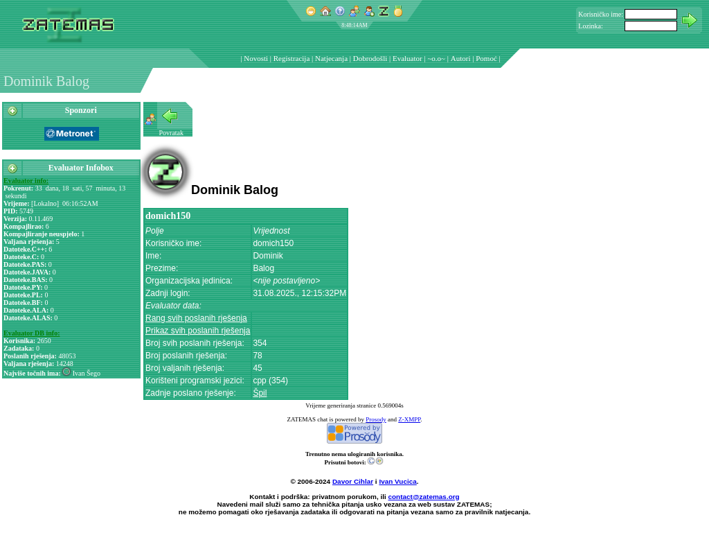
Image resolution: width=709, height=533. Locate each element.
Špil (260, 393)
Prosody (376, 419)
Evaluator (407, 58)
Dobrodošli (370, 58)
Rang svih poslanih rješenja (196, 318)
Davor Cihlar (352, 481)
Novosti (256, 58)
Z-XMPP (409, 419)
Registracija (291, 58)
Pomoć (486, 58)
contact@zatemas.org (424, 496)
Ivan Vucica (397, 481)
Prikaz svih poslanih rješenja (197, 330)
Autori (461, 58)
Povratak (171, 133)
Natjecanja (331, 58)
